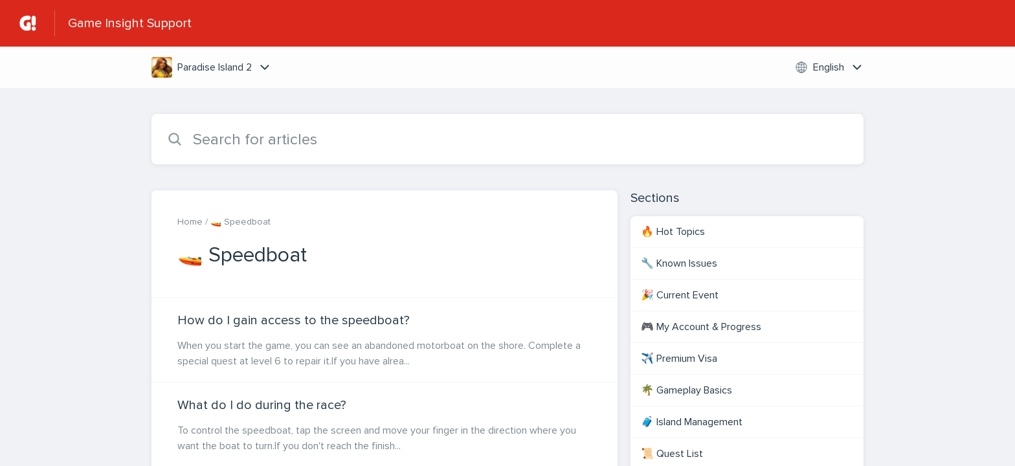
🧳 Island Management (691, 422)
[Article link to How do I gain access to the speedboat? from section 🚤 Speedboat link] (384, 340)
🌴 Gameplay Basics (686, 390)
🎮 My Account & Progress (701, 326)
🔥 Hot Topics (673, 231)
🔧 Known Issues (679, 263)
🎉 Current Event (680, 295)
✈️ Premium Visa (679, 358)
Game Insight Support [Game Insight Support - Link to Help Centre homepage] (130, 23)
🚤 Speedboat (240, 221)
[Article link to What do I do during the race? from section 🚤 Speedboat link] (384, 424)
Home (190, 221)
